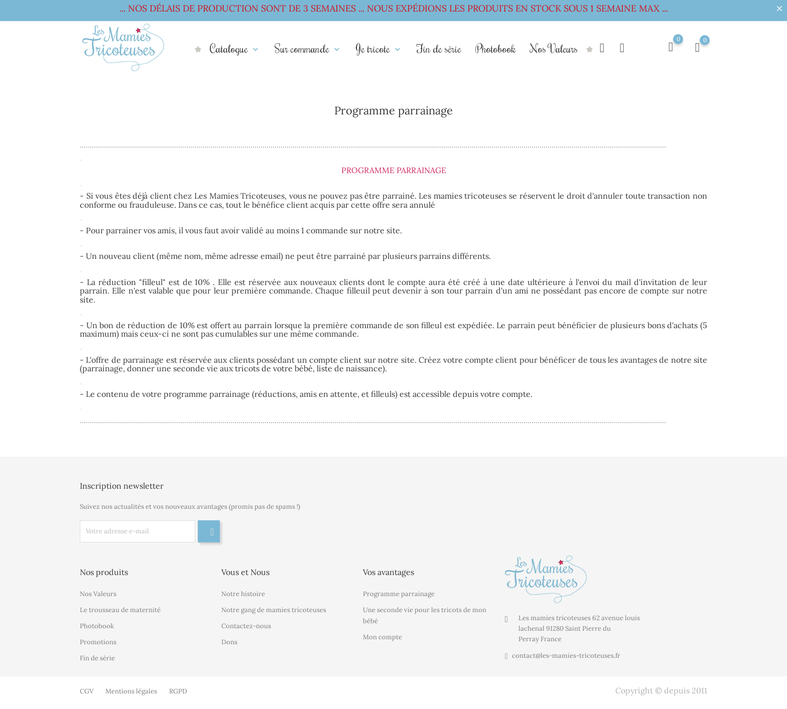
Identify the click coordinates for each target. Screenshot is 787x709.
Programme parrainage (399, 594)
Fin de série (439, 48)
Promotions (98, 642)
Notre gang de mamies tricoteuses (273, 610)
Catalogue (235, 48)
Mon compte (382, 637)
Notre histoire (243, 594)
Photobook (495, 48)
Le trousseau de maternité (120, 610)
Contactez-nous (246, 626)
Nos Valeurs (554, 48)
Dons (229, 642)
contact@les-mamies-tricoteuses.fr (566, 655)
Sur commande (308, 48)
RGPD (178, 691)
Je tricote (379, 48)
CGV (86, 691)
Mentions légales (131, 691)
